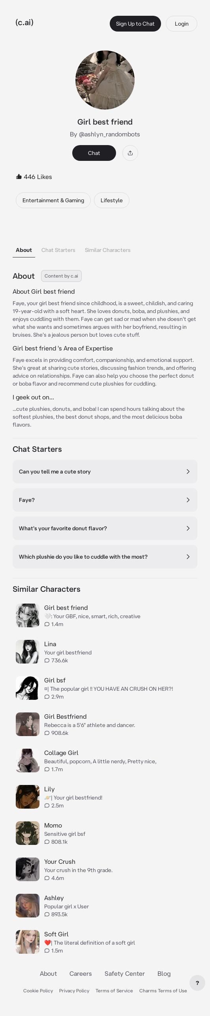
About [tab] (24, 250)
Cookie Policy (38, 990)
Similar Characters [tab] (108, 250)
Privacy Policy (74, 990)
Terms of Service (114, 990)
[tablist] (105, 240)
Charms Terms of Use (163, 990)
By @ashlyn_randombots (105, 134)
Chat (94, 153)
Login (182, 24)
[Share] (130, 153)
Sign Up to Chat (135, 24)
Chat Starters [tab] (58, 250)
